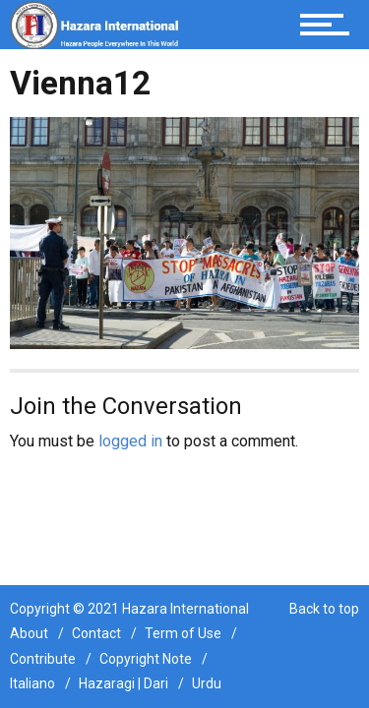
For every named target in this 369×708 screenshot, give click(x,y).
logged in (130, 441)
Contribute (43, 659)
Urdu (206, 683)
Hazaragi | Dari (123, 683)
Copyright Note (145, 659)
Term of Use (183, 633)
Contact (96, 633)
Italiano (32, 683)
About (29, 633)
